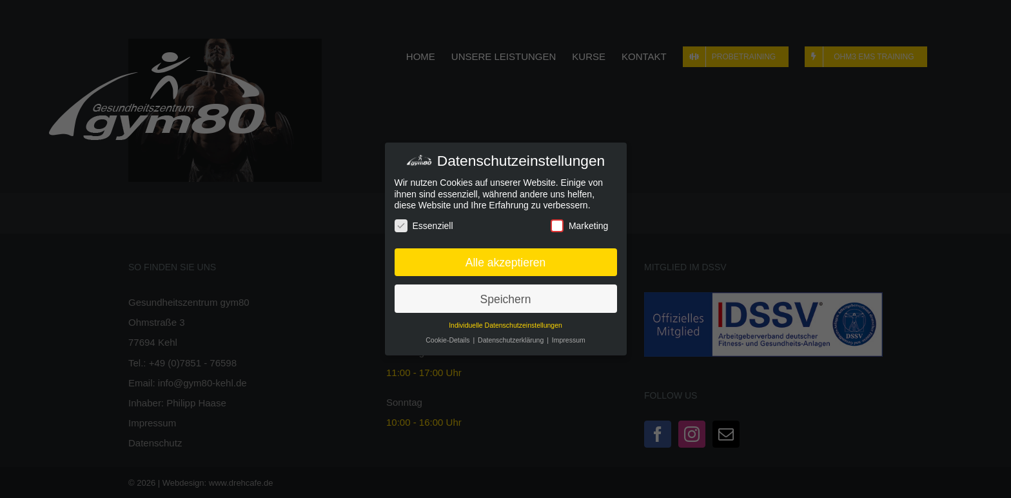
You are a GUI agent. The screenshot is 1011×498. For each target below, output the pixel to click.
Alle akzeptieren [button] (506, 261)
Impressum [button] (568, 339)
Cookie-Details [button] (448, 339)
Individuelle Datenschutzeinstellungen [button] (505, 325)
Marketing (579, 225)
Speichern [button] (505, 298)
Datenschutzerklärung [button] (511, 339)
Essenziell (424, 225)
